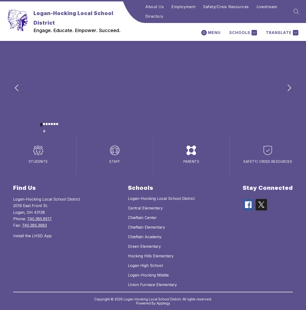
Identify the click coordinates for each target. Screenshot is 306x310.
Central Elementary (145, 208)
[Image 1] (41, 124)
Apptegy (163, 303)
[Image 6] (54, 124)
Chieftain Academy (145, 236)
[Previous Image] (17, 88)
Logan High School (145, 265)
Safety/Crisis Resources (226, 6)
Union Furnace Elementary (152, 284)
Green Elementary (144, 246)
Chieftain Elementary (146, 227)
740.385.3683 (34, 225)
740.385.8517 (39, 218)
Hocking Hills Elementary (151, 256)
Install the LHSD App (32, 235)
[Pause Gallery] (44, 131)
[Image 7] (57, 124)
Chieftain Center (142, 217)
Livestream (267, 6)
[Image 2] (44, 124)
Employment (183, 6)
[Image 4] (49, 124)
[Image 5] (52, 124)
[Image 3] (47, 124)
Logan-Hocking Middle (148, 275)
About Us (154, 6)
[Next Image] (288, 88)
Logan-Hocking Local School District (161, 198)
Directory (154, 16)
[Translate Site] (281, 33)
